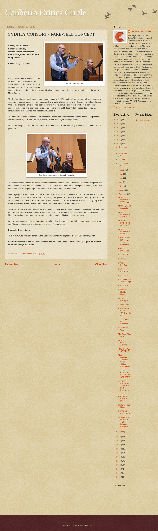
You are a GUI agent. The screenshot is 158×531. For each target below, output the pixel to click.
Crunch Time (123, 304)
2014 (118, 457)
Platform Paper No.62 (124, 406)
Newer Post (12, 264)
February (123, 194)
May (121, 182)
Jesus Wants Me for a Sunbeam (123, 321)
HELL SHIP (123, 255)
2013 (118, 461)
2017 (118, 445)
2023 (118, 132)
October (122, 159)
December (123, 147)
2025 (118, 123)
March (121, 190)
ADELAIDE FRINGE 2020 (122, 398)
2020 (118, 144)
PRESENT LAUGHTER (124, 412)
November (123, 153)
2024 (118, 127)
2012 (118, 465)
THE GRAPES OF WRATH (124, 350)
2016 (118, 449)
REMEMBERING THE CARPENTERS (124, 311)
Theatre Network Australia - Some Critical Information (124, 360)
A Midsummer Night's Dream (124, 292)
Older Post (101, 264)
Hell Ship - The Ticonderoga (124, 280)
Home (56, 264)
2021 (118, 140)
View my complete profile (123, 107)
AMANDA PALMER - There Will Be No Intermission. (124, 386)
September (123, 164)
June (121, 178)
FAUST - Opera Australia (123, 342)
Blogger (92, 525)
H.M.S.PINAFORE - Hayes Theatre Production (124, 241)
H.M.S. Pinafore (122, 264)
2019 (118, 437)
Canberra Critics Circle (45, 12)
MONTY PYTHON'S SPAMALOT (124, 199)
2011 (118, 469)
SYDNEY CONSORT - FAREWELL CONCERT (124, 373)
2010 (118, 473)
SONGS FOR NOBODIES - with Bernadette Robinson (124, 422)
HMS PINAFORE (124, 249)
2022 (118, 135)
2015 (118, 453)
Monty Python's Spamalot (124, 207)
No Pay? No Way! (123, 329)
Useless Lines (142, 120)
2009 (118, 477)
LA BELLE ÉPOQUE (123, 299)
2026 (118, 119)
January (122, 431)
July (120, 174)
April (121, 186)
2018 (118, 441)
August (122, 170)
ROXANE (122, 259)
